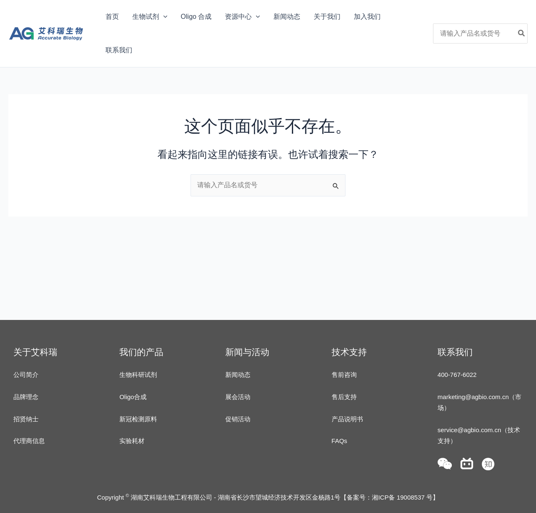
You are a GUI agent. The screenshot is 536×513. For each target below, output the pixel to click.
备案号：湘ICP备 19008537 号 (390, 497)
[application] (163, 17)
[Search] (521, 33)
